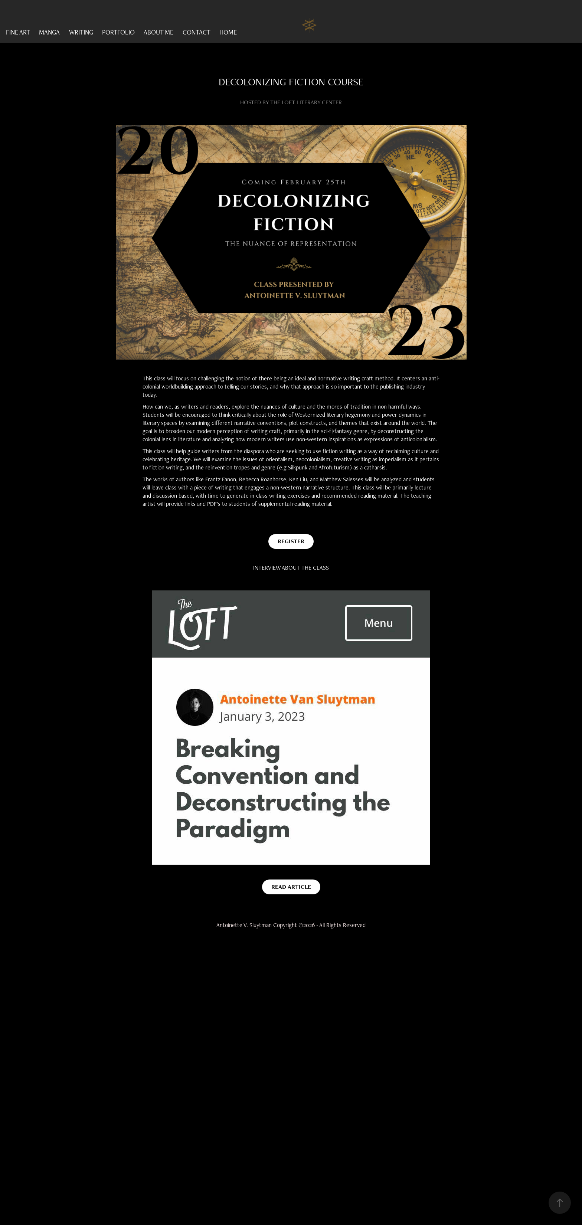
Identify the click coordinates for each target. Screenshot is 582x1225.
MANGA (49, 32)
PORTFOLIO (118, 32)
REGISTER (291, 541)
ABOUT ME (158, 32)
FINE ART (18, 32)
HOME (228, 32)
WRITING (81, 32)
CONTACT (196, 32)
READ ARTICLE (291, 887)
